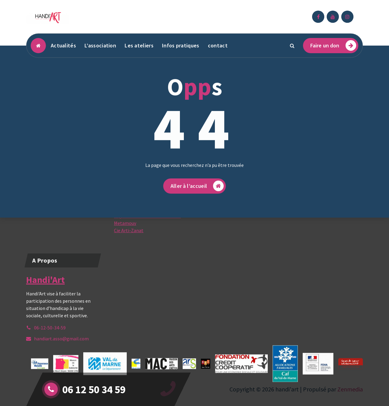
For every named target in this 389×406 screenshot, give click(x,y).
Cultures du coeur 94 (135, 226)
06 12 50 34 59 (94, 389)
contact (218, 45)
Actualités (63, 45)
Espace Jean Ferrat (133, 218)
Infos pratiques (180, 45)
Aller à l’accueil (197, 210)
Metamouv (125, 240)
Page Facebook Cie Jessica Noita (147, 233)
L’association (100, 45)
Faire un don (333, 45)
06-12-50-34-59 (50, 345)
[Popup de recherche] (292, 46)
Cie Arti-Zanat (128, 248)
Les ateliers (139, 45)
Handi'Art (45, 297)
